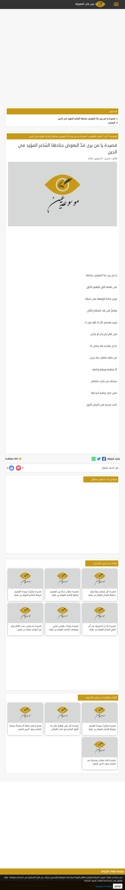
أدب (106, 136)
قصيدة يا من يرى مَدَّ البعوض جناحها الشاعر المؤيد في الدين (86, 118)
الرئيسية (113, 136)
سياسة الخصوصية (104, 886)
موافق (117, 886)
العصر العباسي (95, 136)
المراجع (111, 122)
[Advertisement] (62, 33)
